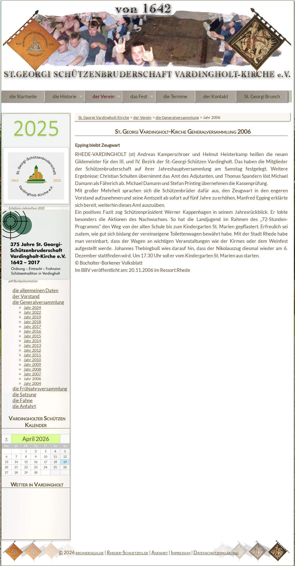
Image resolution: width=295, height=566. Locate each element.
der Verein (103, 96)
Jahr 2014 (32, 340)
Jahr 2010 (32, 359)
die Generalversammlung (177, 117)
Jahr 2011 (32, 354)
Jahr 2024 (32, 307)
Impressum (180, 552)
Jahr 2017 (32, 326)
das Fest (138, 96)
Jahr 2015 (32, 336)
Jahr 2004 (32, 383)
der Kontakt (215, 96)
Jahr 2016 (32, 331)
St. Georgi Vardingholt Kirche (103, 117)
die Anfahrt (24, 406)
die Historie (64, 96)
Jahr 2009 (32, 364)
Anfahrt (159, 552)
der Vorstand (26, 296)
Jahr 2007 (32, 373)
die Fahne (23, 400)
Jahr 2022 (32, 312)
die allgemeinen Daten (35, 290)
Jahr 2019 (32, 317)
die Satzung (24, 394)
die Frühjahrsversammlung (40, 389)
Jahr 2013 (32, 345)
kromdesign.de (90, 552)
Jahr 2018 (32, 321)
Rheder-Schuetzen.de (127, 552)
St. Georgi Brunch (262, 96)
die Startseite (23, 96)
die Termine (175, 96)
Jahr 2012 (32, 350)
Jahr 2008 (32, 369)
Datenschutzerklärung (216, 552)
